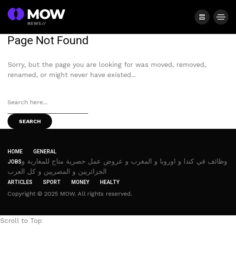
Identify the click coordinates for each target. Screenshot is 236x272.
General (45, 152)
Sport (52, 182)
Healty (110, 182)
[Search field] (48, 102)
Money (80, 182)
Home (15, 152)
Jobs (14, 162)
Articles (20, 182)
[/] (202, 17)
